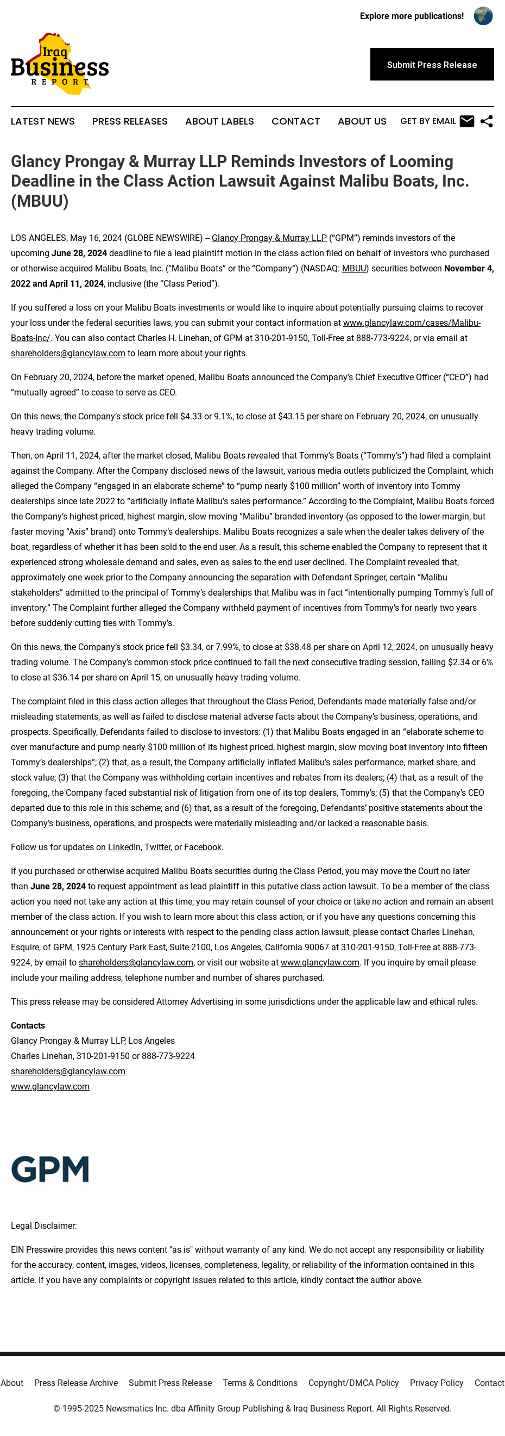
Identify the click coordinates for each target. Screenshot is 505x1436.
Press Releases (130, 121)
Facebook (203, 847)
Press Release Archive (76, 1383)
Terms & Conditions (260, 1383)
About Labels (219, 121)
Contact (296, 121)
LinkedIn (124, 847)
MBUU (354, 268)
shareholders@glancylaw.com (68, 353)
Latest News (43, 121)
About (12, 1383)
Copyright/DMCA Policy (353, 1383)
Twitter (157, 847)
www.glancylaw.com (320, 962)
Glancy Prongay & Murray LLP (269, 238)
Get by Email (437, 121)
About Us (362, 121)
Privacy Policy (437, 1383)
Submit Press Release (170, 1383)
